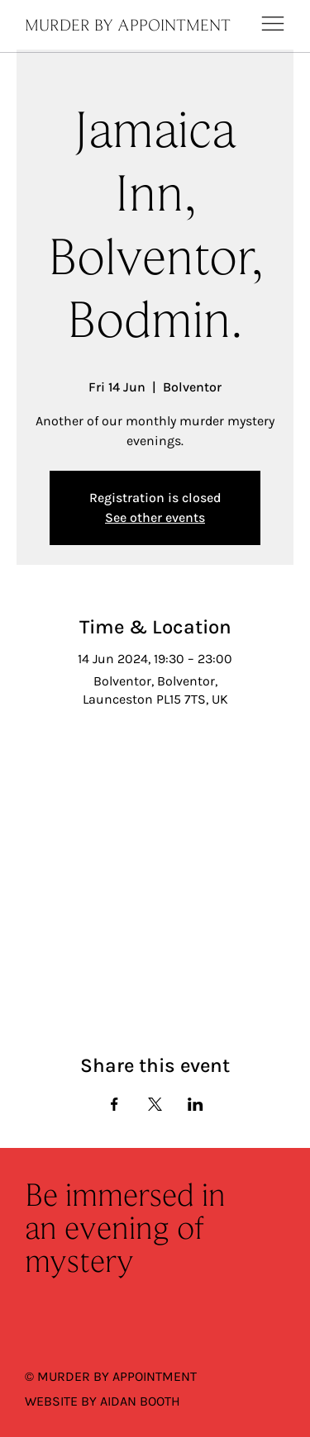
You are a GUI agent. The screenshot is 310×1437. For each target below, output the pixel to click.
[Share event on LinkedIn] (195, 1104)
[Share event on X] (155, 1104)
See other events (155, 517)
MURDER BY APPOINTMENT (128, 26)
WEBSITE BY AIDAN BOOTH (102, 1401)
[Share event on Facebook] (114, 1104)
